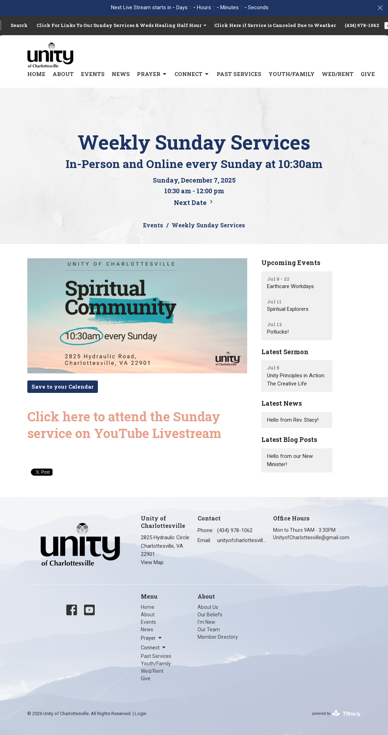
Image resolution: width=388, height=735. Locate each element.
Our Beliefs (210, 614)
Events (93, 73)
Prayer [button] (152, 638)
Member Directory (218, 637)
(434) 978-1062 (362, 25)
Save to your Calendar (63, 386)
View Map (152, 562)
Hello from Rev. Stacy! (292, 420)
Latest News (281, 403)
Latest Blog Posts (289, 439)
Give (368, 73)
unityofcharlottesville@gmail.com (241, 540)
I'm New (206, 622)
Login (140, 713)
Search (19, 25)
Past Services (239, 73)
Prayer (152, 74)
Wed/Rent (338, 73)
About (63, 73)
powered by (336, 713)
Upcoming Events (290, 262)
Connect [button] (154, 647)
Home (36, 73)
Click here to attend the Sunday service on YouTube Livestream (124, 425)
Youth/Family (291, 73)
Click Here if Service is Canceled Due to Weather (275, 25)
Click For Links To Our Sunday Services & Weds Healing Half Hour (122, 25)
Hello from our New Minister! (290, 460)
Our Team (209, 629)
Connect (192, 74)
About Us (208, 607)
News (121, 73)
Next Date (194, 202)
